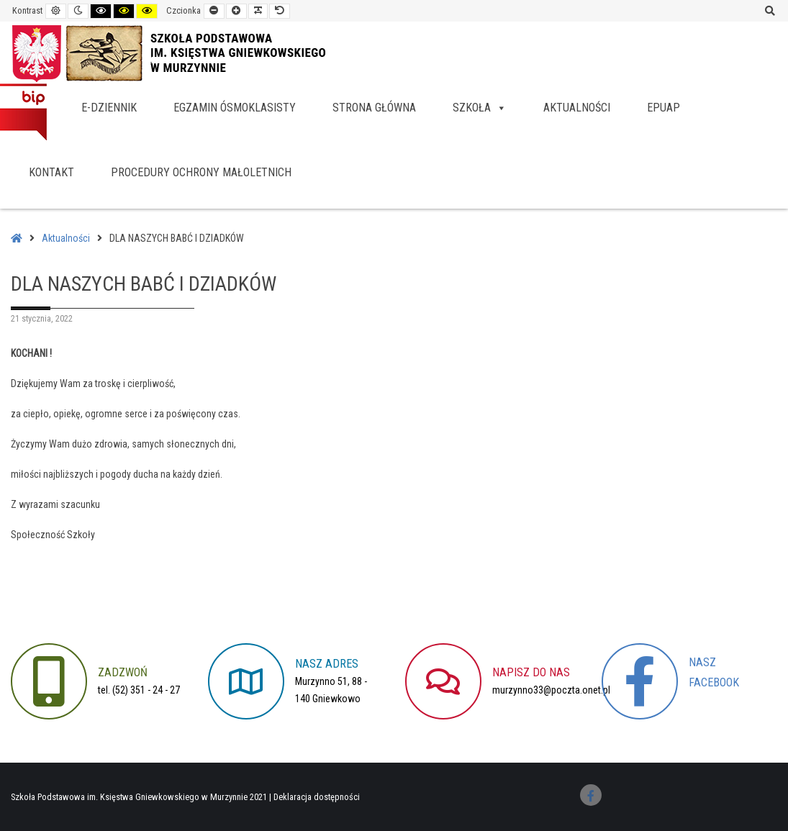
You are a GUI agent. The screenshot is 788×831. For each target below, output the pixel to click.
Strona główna (374, 107)
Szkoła (480, 107)
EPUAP (663, 107)
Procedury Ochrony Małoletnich (201, 172)
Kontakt (51, 172)
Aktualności (576, 107)
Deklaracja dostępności (316, 796)
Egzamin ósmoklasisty (234, 107)
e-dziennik (109, 107)
